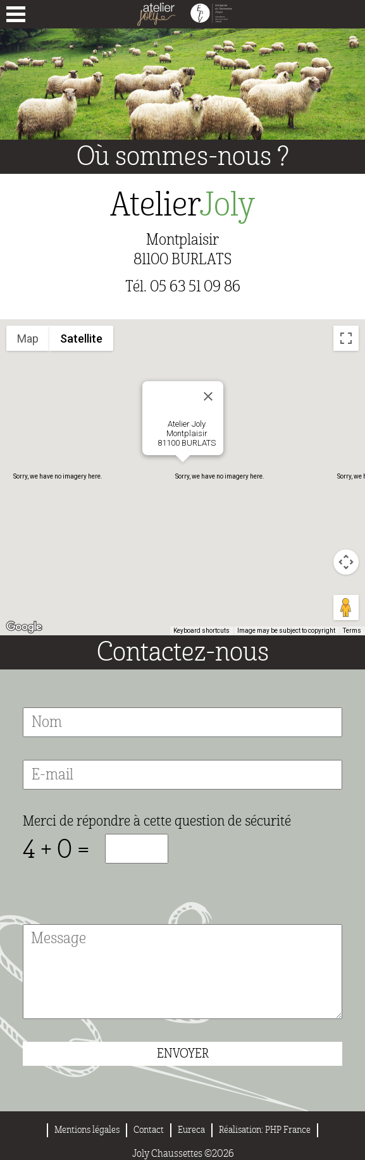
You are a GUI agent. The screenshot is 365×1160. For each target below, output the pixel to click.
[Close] (208, 396)
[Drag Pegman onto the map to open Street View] (346, 607)
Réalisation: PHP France (265, 1130)
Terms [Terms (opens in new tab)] (352, 630)
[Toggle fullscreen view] (346, 338)
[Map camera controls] (346, 562)
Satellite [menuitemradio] (81, 338)
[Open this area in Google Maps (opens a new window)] (24, 627)
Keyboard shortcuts (201, 630)
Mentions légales (87, 1130)
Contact (148, 1130)
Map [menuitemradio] (28, 338)
